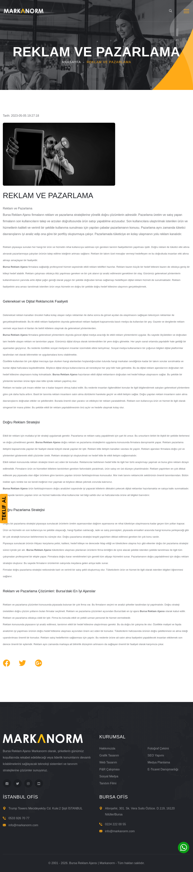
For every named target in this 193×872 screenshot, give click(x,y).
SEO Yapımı (156, 755)
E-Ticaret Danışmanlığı (163, 769)
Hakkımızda (107, 748)
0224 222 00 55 (115, 824)
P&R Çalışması (109, 769)
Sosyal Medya (108, 776)
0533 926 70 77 (18, 818)
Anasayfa (71, 62)
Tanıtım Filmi (107, 783)
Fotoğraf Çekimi (158, 748)
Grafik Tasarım (109, 755)
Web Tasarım (108, 762)
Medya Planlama (159, 762)
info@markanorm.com (23, 825)
